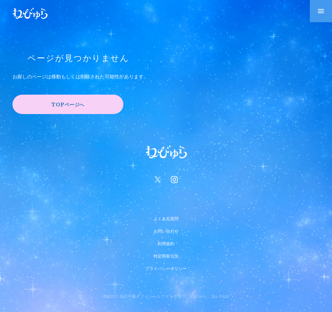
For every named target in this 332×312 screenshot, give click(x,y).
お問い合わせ (166, 230)
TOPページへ (68, 104)
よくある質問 (166, 217)
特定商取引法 (166, 255)
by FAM (220, 296)
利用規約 (166, 242)
